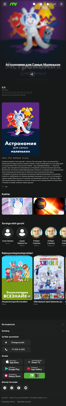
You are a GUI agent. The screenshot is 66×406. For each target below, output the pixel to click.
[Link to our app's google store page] (12, 369)
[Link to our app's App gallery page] (34, 369)
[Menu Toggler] (5, 4)
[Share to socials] (32, 74)
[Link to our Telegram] (5, 388)
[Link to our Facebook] (19, 388)
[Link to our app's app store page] (12, 362)
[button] (54, 4)
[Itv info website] (34, 375)
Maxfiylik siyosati (24, 402)
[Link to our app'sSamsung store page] (12, 375)
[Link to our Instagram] (12, 388)
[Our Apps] (34, 362)
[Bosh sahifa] (13, 4)
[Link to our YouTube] (26, 388)
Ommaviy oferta (8, 402)
